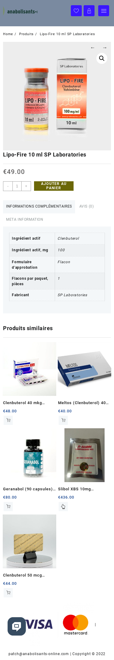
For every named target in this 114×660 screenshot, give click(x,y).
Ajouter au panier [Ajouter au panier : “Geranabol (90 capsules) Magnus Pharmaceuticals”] (8, 506)
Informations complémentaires (39, 206)
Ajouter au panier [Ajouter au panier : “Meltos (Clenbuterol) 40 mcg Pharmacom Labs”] (63, 420)
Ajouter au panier (54, 186)
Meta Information (24, 219)
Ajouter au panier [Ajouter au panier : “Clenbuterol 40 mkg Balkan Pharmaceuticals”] (8, 420)
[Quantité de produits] (17, 186)
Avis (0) (86, 206)
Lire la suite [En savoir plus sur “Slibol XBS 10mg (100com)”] (63, 506)
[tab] (39, 206)
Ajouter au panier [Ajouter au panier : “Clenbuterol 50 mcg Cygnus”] (8, 592)
